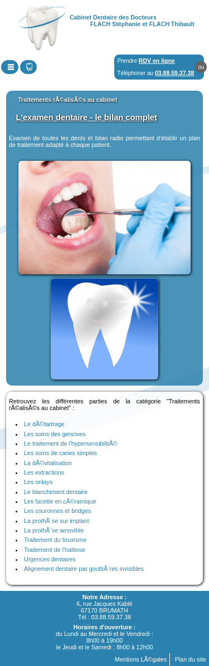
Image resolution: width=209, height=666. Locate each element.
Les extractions (44, 472)
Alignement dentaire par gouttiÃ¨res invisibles (84, 568)
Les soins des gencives (55, 434)
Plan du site (190, 659)
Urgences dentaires (50, 559)
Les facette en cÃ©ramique (60, 501)
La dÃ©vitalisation (48, 463)
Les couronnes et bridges (57, 510)
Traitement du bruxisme (55, 539)
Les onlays (38, 481)
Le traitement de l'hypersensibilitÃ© (71, 443)
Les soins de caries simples (60, 453)
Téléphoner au (155, 73)
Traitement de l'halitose (54, 549)
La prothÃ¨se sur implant (56, 520)
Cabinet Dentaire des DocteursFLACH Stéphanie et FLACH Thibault (132, 20)
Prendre (145, 60)
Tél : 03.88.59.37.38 (104, 617)
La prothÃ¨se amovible (54, 530)
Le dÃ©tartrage (44, 424)
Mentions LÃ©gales (141, 659)
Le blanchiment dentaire (56, 492)
